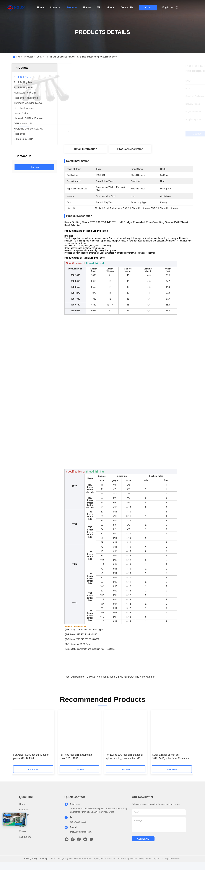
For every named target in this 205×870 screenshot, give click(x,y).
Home (40, 7)
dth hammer (78, 682)
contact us (143, 844)
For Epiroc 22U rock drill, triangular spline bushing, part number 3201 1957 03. (124, 762)
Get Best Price (145, 134)
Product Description (130, 149)
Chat (148, 7)
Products (72, 7)
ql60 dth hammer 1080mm (101, 682)
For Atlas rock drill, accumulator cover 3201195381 (76, 762)
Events (87, 7)
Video (22, 825)
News (22, 831)
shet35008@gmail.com (80, 837)
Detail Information (85, 149)
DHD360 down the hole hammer (136, 682)
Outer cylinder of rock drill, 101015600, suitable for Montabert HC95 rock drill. (170, 762)
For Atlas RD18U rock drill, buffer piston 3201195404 (31, 762)
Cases (22, 836)
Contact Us (126, 7)
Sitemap (43, 864)
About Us (55, 7)
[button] (21, 744)
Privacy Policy (30, 864)
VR (99, 7)
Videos (110, 7)
